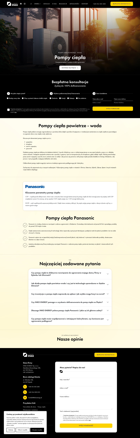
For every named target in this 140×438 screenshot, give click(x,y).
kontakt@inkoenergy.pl (32, 398)
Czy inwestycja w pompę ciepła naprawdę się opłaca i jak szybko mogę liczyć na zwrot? (68, 294)
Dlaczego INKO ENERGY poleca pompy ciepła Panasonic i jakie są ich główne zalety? (66, 310)
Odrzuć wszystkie (22, 430)
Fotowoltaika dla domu (29, 407)
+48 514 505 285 (99, 4)
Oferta (37, 4)
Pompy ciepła (41, 407)
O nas (54, 4)
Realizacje (63, 4)
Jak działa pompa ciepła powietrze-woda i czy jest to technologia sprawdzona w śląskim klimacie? (68, 284)
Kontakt (85, 4)
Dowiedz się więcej (70, 68)
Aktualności (74, 4)
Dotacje (47, 4)
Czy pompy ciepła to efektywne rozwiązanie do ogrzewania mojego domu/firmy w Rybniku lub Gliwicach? (66, 274)
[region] (25, 422)
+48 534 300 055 (31, 392)
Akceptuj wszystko (37, 430)
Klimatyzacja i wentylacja (30, 410)
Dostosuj (11, 430)
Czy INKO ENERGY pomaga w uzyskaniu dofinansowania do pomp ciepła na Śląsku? (67, 302)
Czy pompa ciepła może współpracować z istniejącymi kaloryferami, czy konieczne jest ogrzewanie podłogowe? (67, 320)
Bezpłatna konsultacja (122, 4)
